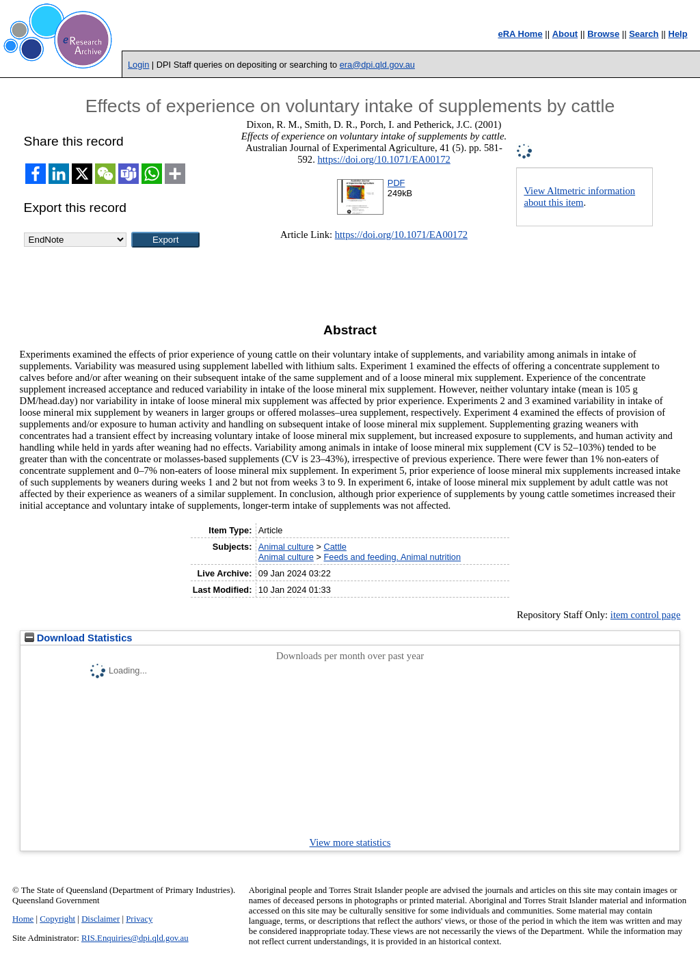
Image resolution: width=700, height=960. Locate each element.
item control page (645, 614)
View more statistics (350, 842)
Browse (603, 34)
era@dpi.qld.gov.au (377, 64)
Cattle (334, 547)
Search (643, 34)
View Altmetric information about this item (579, 196)
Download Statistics (79, 637)
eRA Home (520, 34)
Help (678, 34)
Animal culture (286, 547)
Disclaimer (100, 919)
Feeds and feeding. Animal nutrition (392, 557)
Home (22, 919)
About (565, 34)
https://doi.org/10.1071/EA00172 (383, 159)
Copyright (57, 919)
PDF (396, 183)
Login (138, 64)
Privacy (139, 919)
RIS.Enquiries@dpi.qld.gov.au (135, 938)
